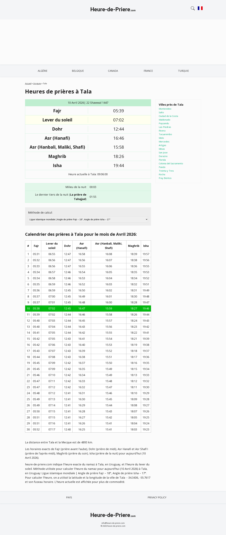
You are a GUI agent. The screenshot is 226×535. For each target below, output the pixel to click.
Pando (162, 167)
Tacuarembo (165, 134)
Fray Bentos (165, 177)
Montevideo (165, 108)
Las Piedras (165, 126)
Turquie (183, 70)
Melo (161, 137)
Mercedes (164, 141)
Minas (162, 148)
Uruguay (37, 83)
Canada (113, 70)
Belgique (78, 70)
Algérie (42, 70)
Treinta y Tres (166, 170)
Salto (161, 112)
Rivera (162, 130)
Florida (162, 159)
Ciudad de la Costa (168, 115)
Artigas (162, 145)
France (148, 70)
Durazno (163, 156)
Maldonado (164, 119)
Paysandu (164, 123)
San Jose (163, 152)
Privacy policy (157, 497)
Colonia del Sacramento (171, 163)
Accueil (28, 83)
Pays (69, 497)
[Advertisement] (113, 42)
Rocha (162, 174)
